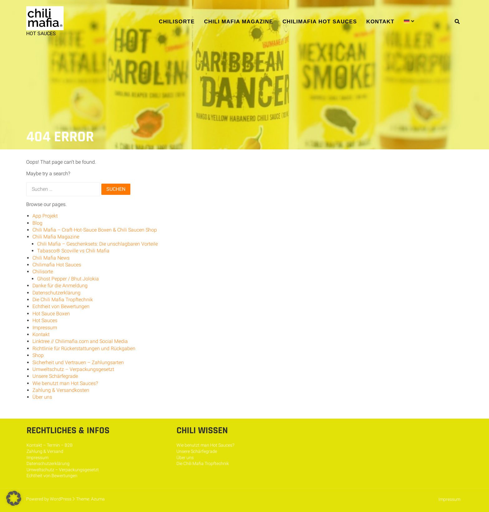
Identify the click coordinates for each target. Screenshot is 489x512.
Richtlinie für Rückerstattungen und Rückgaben (83, 348)
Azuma (98, 498)
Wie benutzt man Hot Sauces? (65, 383)
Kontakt (380, 22)
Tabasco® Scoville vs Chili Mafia (73, 251)
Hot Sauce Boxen (51, 314)
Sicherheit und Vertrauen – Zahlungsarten (78, 362)
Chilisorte (177, 22)
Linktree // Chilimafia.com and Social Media (80, 341)
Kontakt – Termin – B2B (50, 445)
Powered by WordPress (48, 498)
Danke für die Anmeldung (60, 286)
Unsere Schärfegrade (55, 376)
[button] (13, 498)
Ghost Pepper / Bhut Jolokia (68, 279)
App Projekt (45, 216)
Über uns (42, 397)
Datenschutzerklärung (56, 293)
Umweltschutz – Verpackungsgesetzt (73, 369)
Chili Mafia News (51, 258)
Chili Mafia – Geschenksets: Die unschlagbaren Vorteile (97, 244)
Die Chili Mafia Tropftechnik (62, 300)
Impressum (44, 328)
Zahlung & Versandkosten (60, 390)
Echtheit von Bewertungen (61, 306)
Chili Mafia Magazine (238, 22)
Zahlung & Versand (45, 451)
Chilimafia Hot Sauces (320, 22)
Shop (38, 355)
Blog (37, 223)
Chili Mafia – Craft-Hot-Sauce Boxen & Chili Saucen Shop (94, 230)
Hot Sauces (44, 320)
